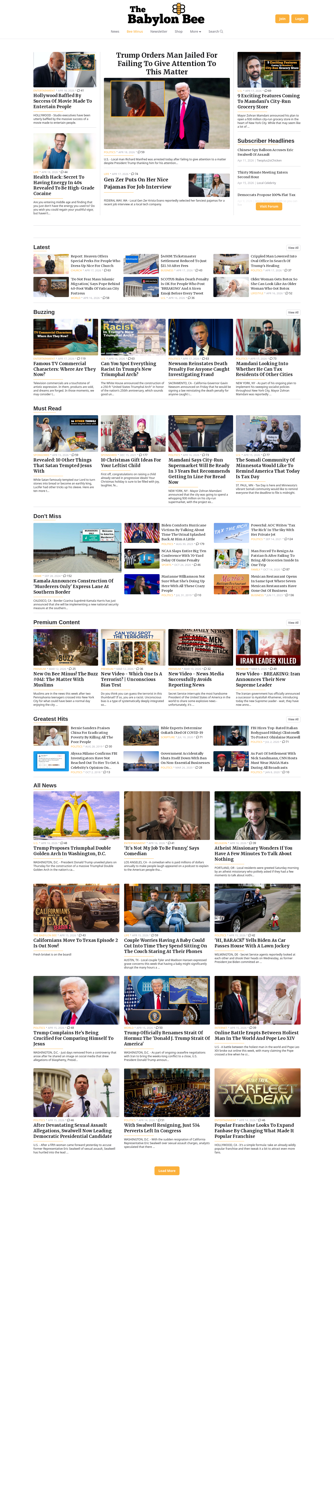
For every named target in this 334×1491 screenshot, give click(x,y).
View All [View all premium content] (293, 759)
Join (282, 18)
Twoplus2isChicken (269, 218)
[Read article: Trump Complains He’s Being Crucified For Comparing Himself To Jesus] (76, 1156)
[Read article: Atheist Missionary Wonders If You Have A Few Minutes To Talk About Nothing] (258, 972)
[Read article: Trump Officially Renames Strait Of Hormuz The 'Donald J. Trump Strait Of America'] (167, 1156)
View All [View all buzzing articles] (293, 449)
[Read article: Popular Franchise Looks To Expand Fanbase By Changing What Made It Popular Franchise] (258, 1249)
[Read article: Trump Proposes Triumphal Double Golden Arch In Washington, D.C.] (76, 969)
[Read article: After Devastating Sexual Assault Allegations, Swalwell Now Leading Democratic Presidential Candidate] (76, 1249)
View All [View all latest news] (293, 384)
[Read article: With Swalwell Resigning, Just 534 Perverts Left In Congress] (167, 1246)
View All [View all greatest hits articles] (293, 856)
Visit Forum (269, 264)
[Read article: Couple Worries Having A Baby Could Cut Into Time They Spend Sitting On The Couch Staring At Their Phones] (167, 1064)
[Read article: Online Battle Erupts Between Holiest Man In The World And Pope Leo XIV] (258, 1154)
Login (299, 18)
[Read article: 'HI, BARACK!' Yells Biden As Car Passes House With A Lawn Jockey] (258, 1061)
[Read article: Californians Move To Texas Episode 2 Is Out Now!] (76, 1057)
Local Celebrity (266, 241)
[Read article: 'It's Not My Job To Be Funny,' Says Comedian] (167, 969)
